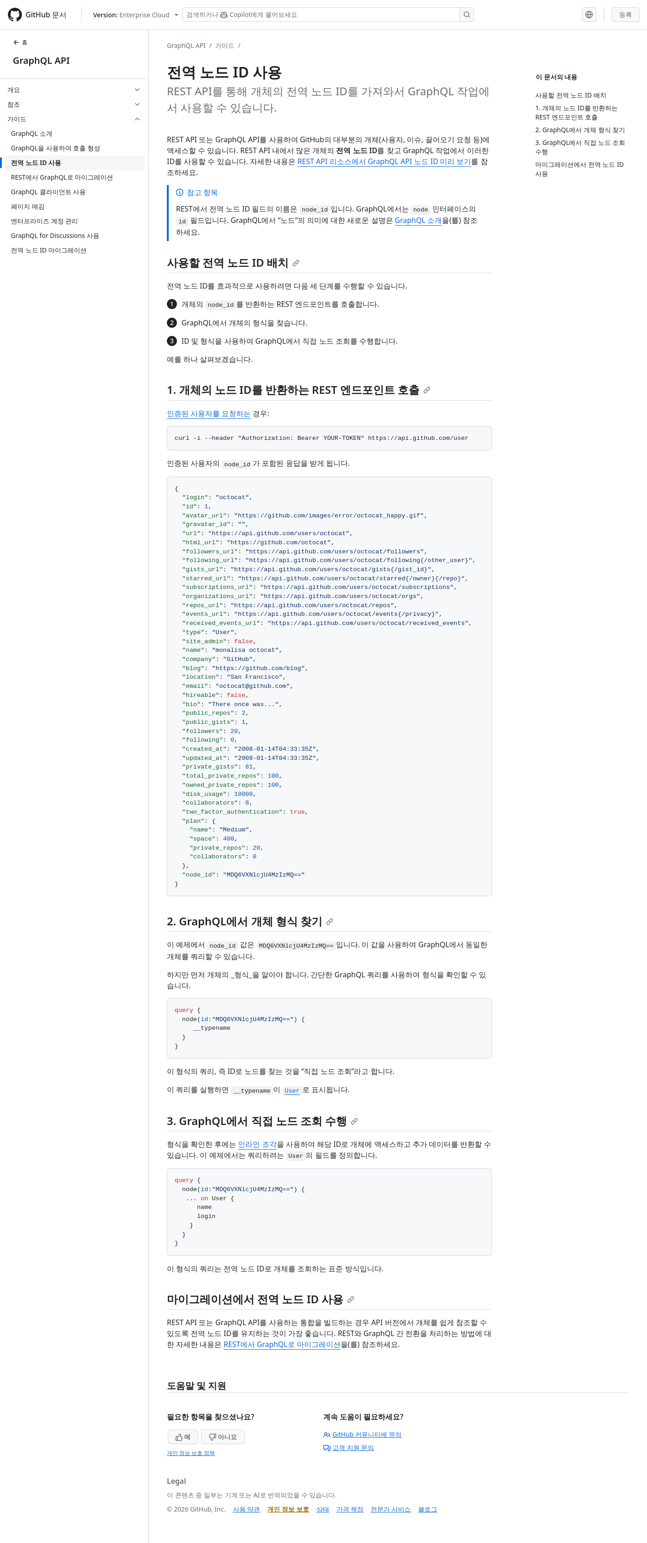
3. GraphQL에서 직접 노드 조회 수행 (262, 1120)
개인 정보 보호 (288, 1509)
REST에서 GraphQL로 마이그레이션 (281, 1344)
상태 (322, 1509)
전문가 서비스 (391, 1509)
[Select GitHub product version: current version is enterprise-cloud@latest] (135, 15)
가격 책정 (350, 1509)
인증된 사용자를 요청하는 (209, 413)
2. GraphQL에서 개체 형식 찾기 (250, 921)
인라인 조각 (257, 1144)
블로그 (427, 1509)
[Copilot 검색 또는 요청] (328, 14)
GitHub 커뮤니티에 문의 (362, 1434)
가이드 (224, 45)
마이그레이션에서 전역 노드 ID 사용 (260, 1298)
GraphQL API (41, 60)
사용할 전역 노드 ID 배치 (233, 262)
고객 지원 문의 (348, 1447)
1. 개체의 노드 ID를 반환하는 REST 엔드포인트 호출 (298, 389)
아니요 (223, 1436)
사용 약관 (246, 1509)
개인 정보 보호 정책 (191, 1453)
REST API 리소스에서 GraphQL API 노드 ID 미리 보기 (384, 161)
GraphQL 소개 (418, 220)
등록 (625, 14)
